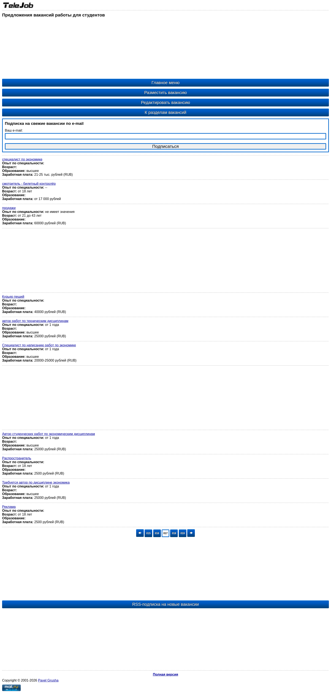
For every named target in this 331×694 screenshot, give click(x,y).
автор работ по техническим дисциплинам (35, 321)
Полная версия (165, 674)
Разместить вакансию (165, 92)
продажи (9, 208)
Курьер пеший (13, 296)
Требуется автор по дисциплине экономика (36, 482)
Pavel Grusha (48, 680)
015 (148, 533)
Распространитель (16, 458)
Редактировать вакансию (165, 102)
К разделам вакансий (165, 112)
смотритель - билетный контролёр (29, 183)
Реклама (9, 507)
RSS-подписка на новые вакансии (165, 604)
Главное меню (166, 82)
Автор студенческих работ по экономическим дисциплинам (48, 434)
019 (182, 533)
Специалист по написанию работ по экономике (39, 345)
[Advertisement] (128, 49)
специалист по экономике (22, 159)
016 (157, 533)
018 (174, 533)
